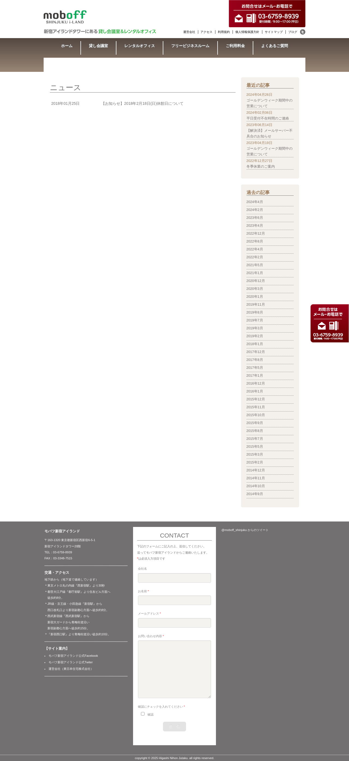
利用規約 (224, 31)
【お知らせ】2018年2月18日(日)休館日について (142, 103)
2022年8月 (254, 241)
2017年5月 (254, 368)
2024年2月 (254, 210)
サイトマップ (274, 31)
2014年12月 (255, 470)
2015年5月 (254, 447)
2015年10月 (255, 415)
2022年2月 (254, 257)
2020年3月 (254, 289)
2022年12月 (255, 233)
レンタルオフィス (139, 46)
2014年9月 (254, 494)
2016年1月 (254, 391)
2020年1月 (254, 297)
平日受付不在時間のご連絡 (267, 118)
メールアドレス (149, 613)
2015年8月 (254, 431)
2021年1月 (254, 273)
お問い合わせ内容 (151, 636)
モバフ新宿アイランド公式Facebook (73, 655)
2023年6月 (254, 218)
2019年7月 (254, 320)
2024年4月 (254, 202)
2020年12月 (255, 281)
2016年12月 (255, 383)
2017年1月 (254, 376)
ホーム (67, 46)
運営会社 (189, 31)
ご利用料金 (235, 46)
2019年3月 (254, 328)
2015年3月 (254, 454)
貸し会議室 (98, 46)
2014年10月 (255, 486)
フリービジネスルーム (190, 46)
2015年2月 (254, 462)
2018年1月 (254, 344)
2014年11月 (255, 478)
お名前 (143, 591)
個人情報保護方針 (247, 31)
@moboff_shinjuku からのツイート (245, 530)
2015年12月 (255, 399)
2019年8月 (254, 312)
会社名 (142, 568)
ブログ (292, 31)
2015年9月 (254, 423)
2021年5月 (254, 265)
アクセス (206, 31)
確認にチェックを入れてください (161, 706)
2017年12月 (255, 352)
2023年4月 (254, 226)
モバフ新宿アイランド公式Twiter (71, 662)
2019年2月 (254, 336)
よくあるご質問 (274, 46)
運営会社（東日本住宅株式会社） (71, 668)
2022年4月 (254, 249)
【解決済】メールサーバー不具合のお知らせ (269, 133)
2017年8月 (254, 360)
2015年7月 (254, 439)
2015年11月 (255, 407)
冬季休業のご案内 (260, 166)
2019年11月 (255, 304)
